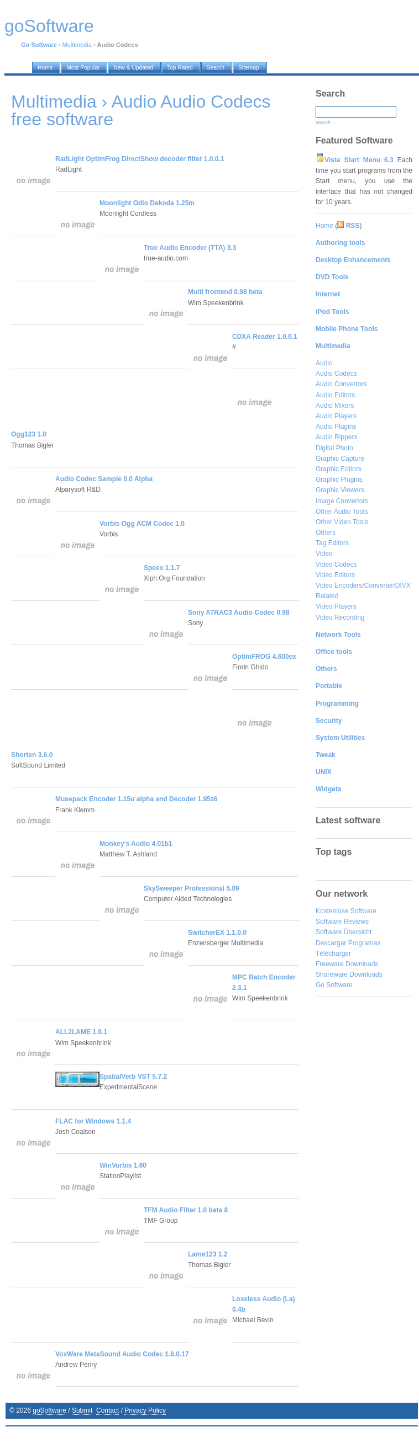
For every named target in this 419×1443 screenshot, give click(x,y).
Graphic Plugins (339, 479)
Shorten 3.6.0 (32, 755)
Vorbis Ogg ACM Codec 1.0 (142, 524)
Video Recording (340, 617)
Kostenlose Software (346, 911)
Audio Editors (335, 395)
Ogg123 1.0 (28, 434)
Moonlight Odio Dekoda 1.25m (147, 203)
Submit (82, 1410)
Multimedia (77, 44)
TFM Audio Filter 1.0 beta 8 (186, 1210)
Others (326, 532)
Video (324, 553)
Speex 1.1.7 (162, 568)
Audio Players (336, 416)
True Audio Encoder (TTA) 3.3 (190, 248)
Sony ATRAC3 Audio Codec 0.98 (239, 612)
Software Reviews (342, 921)
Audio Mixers (335, 405)
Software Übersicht (343, 932)
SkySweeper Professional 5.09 (191, 888)
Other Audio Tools (342, 511)
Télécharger (333, 953)
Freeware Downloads (347, 964)
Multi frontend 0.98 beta (225, 292)
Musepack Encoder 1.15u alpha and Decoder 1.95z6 (136, 799)
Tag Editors (332, 543)
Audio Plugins (336, 426)
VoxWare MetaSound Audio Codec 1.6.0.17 (122, 1354)
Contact (107, 1410)
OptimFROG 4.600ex (264, 657)
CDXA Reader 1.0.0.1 (264, 336)
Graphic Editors (339, 469)
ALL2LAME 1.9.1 (81, 1032)
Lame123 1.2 (207, 1254)
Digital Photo (334, 448)
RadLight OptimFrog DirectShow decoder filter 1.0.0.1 (139, 159)
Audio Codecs (336, 373)
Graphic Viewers (340, 490)
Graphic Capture (340, 458)
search (323, 122)
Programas (364, 943)
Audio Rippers (336, 437)
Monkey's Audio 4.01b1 (135, 844)
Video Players (336, 606)
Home (324, 226)
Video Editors (335, 575)
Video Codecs (336, 564)
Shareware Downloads (349, 974)
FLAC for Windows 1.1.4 (93, 1121)
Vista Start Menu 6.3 (359, 160)
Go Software (334, 985)
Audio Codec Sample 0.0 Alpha (104, 479)
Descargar (331, 943)
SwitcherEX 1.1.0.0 (217, 932)
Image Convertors (342, 501)
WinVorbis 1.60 (122, 1165)
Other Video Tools (342, 522)
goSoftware (49, 1410)
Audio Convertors (341, 384)
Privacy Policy (145, 1410)
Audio (324, 363)
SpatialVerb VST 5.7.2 (133, 1076)
